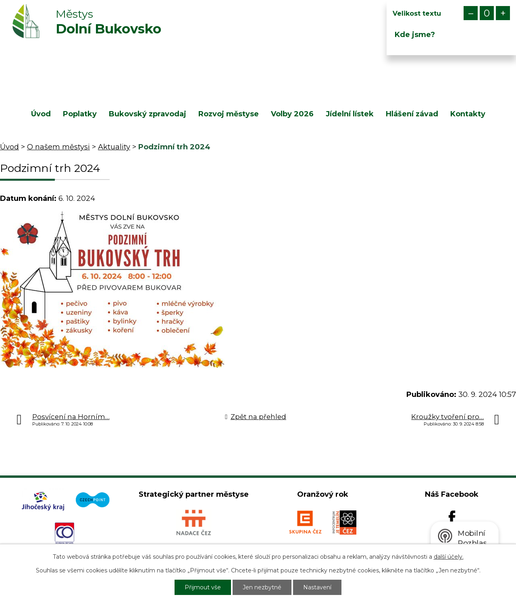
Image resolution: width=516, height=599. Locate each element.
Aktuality (114, 147)
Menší (471, 13)
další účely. (449, 556)
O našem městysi (58, 147)
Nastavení (317, 587)
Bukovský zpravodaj (147, 113)
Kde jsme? (415, 34)
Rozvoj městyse (228, 113)
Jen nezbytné (262, 587)
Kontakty (467, 113)
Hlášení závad (412, 113)
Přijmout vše (203, 587)
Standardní (487, 13)
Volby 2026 (292, 113)
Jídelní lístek (350, 113)
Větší (503, 13)
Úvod (41, 113)
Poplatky (80, 113)
